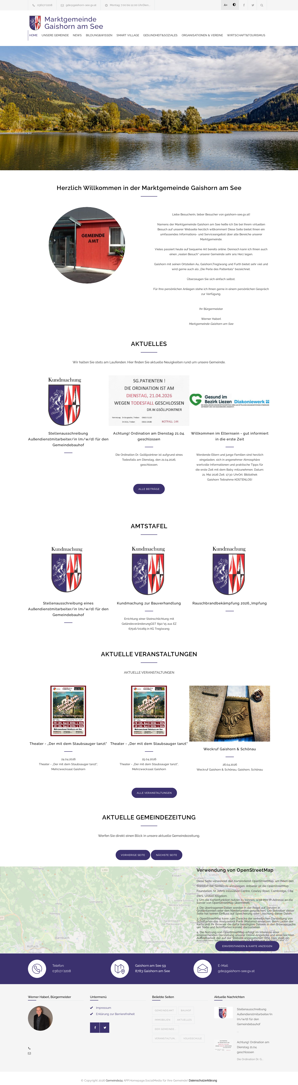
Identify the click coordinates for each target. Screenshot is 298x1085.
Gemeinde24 (114, 1076)
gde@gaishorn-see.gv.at (81, 5)
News (154, 20)
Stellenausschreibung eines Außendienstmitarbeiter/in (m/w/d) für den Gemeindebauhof (68, 605)
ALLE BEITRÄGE (149, 484)
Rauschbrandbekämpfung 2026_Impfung (229, 599)
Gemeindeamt (164, 1006)
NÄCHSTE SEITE (166, 850)
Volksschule (192, 1034)
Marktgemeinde (73, 25)
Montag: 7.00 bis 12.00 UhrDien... (130, 5)
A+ (226, 5)
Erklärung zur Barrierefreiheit (115, 1009)
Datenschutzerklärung (203, 1076)
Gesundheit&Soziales (238, 20)
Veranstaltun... (166, 1034)
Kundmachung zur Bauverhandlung (149, 599)
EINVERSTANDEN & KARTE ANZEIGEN (247, 942)
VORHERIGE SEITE (133, 850)
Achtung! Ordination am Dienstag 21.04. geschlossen (253, 1043)
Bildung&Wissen (176, 20)
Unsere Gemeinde (132, 20)
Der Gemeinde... (165, 1025)
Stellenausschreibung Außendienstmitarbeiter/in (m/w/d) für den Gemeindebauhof (68, 435)
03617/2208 (44, 5)
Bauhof (186, 1006)
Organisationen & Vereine (127, 31)
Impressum (103, 1003)
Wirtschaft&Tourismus (171, 31)
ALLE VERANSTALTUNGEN (154, 788)
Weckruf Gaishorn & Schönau (229, 745)
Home (111, 20)
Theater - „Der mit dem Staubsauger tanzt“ (68, 739)
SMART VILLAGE (205, 20)
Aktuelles (184, 1015)
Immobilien (162, 1015)
